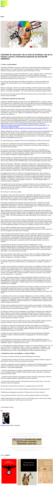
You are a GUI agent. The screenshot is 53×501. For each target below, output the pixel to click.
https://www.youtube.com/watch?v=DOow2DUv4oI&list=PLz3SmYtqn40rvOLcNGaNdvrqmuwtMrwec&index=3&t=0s (24, 127)
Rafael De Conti (5, 426)
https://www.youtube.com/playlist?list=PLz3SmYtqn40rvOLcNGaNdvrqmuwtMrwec (24, 125)
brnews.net (3, 6)
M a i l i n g (18, 440)
